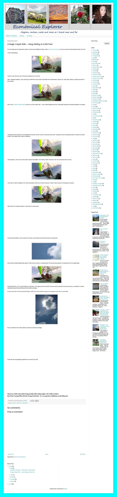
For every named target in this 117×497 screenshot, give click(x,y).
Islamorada (25, 402)
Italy (94, 138)
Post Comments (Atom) (20, 457)
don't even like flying (54, 49)
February (12, 479)
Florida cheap (96, 108)
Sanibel (94, 189)
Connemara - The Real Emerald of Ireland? (104, 217)
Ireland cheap (96, 132)
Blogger (65, 488)
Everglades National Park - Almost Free (103, 341)
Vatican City (95, 198)
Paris (94, 179)
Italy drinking (96, 146)
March (12, 477)
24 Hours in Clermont (103, 242)
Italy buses (95, 140)
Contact (29, 36)
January (12, 481)
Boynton (95, 65)
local (94, 164)
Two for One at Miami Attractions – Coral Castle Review (104, 272)
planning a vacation (97, 183)
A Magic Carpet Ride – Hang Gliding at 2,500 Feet (22, 472)
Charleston (95, 72)
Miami (94, 168)
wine (94, 206)
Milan (94, 170)
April (11, 475)
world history (96, 208)
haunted (95, 123)
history (94, 125)
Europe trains (96, 99)
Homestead (95, 129)
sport (94, 193)
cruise (94, 86)
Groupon (95, 121)
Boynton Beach (96, 67)
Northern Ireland (97, 174)
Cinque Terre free (97, 78)
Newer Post (11, 454)
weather (95, 200)
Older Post (82, 454)
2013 (10, 466)
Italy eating (95, 148)
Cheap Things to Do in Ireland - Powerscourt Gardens (104, 257)
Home (46, 454)
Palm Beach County (97, 178)
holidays (95, 127)
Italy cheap (95, 142)
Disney (94, 91)
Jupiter (94, 159)
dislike (94, 89)
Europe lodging (96, 97)
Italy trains (95, 157)
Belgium (95, 59)
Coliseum (95, 82)
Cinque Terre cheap (97, 76)
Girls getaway (96, 119)
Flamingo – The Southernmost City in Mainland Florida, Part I (104, 326)
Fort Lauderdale (96, 116)
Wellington (95, 202)
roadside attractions (97, 185)
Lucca (94, 166)
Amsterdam (95, 55)
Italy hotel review (97, 153)
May (11, 468)
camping (95, 69)
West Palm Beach (97, 204)
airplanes (95, 54)
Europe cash (96, 95)
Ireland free (95, 134)
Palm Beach (96, 176)
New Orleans (96, 172)
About (22, 36)
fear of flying (96, 102)
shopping (95, 191)
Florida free (95, 110)
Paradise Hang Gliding (19, 104)
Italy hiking (95, 151)
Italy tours (95, 155)
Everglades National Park (99, 101)
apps (94, 57)
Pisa (94, 181)
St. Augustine (96, 194)
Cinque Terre (96, 74)
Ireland (94, 131)
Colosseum (95, 84)
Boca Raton (95, 63)
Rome (94, 187)
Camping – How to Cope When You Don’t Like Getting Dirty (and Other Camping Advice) (104, 312)
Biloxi (94, 61)
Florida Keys (19, 402)
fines (94, 104)
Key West (95, 161)
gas (93, 117)
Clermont (95, 80)
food (94, 114)
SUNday (95, 196)
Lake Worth (95, 163)
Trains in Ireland (104, 283)
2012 (10, 484)
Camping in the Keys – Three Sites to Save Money (104, 297)
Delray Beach (96, 87)
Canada (94, 70)
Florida (94, 106)
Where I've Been (11, 36)
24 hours (95, 50)
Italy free (95, 149)
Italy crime (95, 144)
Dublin (94, 93)
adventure (14, 402)
